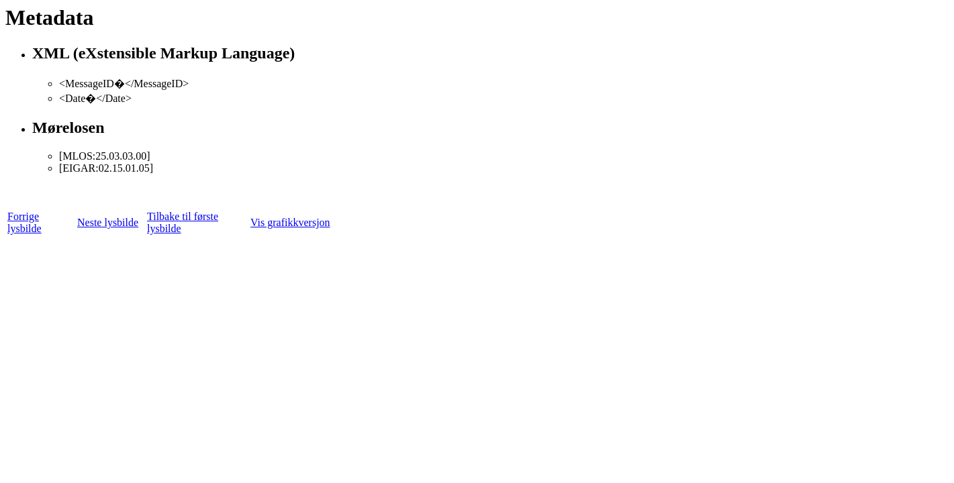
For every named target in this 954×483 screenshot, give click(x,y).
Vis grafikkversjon (290, 222)
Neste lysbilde (107, 222)
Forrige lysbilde (24, 222)
